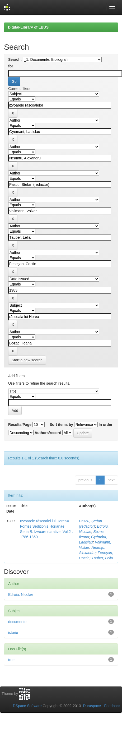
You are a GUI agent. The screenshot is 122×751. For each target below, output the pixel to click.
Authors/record (48, 433)
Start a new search (27, 360)
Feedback (112, 706)
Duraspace (92, 706)
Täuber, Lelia (102, 558)
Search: (15, 59)
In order (105, 424)
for (10, 66)
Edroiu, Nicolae (20, 594)
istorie (13, 632)
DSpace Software (27, 706)
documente (17, 622)
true (11, 660)
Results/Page (19, 424)
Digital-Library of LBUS (28, 27)
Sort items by (61, 424)
